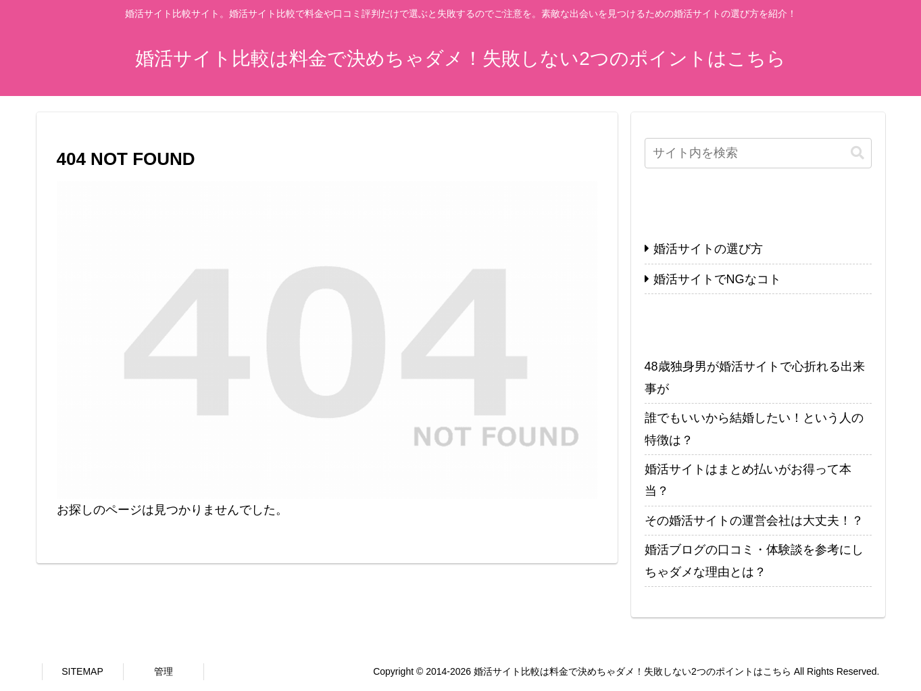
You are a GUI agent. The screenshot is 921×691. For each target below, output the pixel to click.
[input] (758, 153)
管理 (163, 671)
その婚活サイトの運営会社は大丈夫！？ (754, 520)
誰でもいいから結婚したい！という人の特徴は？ (754, 428)
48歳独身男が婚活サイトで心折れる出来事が (755, 377)
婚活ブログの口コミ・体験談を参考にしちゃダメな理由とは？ (754, 560)
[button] (857, 153)
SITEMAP (82, 671)
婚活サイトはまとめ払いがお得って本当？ (748, 480)
